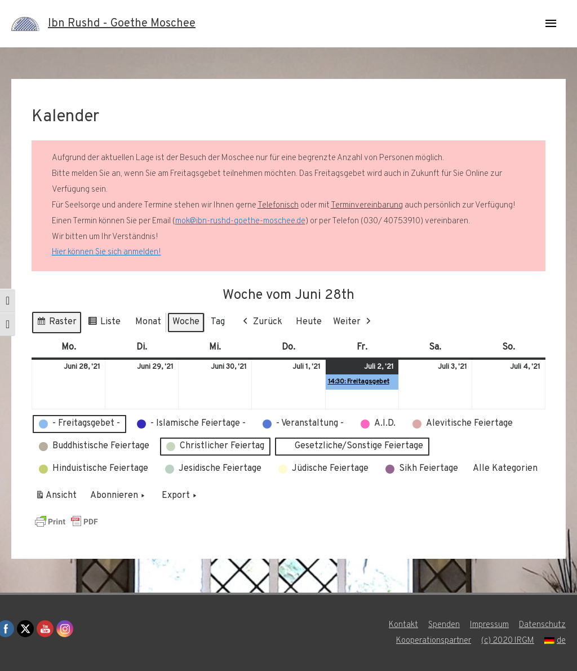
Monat (148, 322)
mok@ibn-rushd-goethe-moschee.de (240, 221)
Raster (56, 324)
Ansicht (58, 498)
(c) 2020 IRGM (507, 640)
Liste (104, 324)
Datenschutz (542, 625)
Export (180, 496)
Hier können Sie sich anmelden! (106, 252)
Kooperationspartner (433, 640)
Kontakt (403, 625)
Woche (185, 322)
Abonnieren (118, 496)
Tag (218, 322)
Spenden (444, 625)
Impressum (489, 625)
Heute (309, 322)
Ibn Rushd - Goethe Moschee (122, 23)
